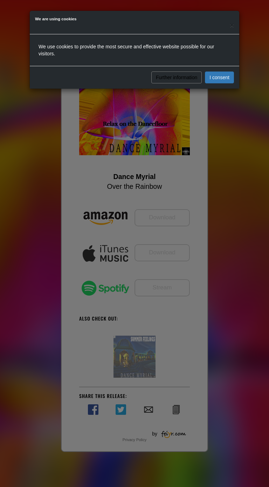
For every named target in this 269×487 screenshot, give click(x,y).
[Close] (232, 25)
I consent (219, 77)
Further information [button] (176, 77)
